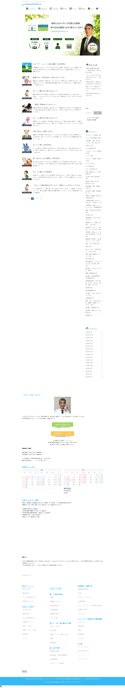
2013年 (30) (89, 368)
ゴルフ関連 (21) (90, 166)
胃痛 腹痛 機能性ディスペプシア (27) (93, 255)
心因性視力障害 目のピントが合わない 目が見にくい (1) (94, 201)
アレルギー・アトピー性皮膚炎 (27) (93, 152)
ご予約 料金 (54, 8)
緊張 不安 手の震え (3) (92, 243)
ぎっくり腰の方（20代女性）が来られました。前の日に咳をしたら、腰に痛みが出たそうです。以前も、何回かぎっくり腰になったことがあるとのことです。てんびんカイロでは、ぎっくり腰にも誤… (57, 150)
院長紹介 (82, 8)
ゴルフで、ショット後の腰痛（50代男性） (50, 64)
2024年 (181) (89, 337)
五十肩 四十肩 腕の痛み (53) (93, 177)
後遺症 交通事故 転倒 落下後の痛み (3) (93, 196)
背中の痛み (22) (90, 258)
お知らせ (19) (89, 145)
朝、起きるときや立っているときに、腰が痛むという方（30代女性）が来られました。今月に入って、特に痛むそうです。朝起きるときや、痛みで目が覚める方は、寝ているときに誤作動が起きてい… (57, 163)
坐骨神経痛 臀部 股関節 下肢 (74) (93, 187)
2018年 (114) (89, 354)
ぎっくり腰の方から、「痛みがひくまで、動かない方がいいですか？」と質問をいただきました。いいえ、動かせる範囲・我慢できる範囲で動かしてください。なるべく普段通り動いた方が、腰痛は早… (57, 190)
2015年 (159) (89, 362)
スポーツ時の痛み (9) (91, 169)
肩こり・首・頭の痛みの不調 (60, 623)
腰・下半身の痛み (56, 594)
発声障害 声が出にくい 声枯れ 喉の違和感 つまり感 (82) (93, 234)
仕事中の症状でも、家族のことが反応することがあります (93, 83)
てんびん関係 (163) (91, 148)
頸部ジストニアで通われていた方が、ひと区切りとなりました (93, 88)
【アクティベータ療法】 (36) (93, 135)
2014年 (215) (89, 365)
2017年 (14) (89, 357)
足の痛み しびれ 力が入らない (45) (93, 294)
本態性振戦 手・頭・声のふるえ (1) (93, 218)
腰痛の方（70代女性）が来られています (49, 77)
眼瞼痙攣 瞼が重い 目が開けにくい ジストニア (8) (93, 240)
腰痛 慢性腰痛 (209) (91, 273)
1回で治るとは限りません (43, 131)
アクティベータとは (83, 646)
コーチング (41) (90, 163)
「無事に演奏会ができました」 (45, 104)
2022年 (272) (89, 343)
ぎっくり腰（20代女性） (43, 145)
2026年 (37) (89, 332)
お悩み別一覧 (42, 8)
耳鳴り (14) (89, 246)
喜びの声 (63, 8)
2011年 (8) (88, 374)
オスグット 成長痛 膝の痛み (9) (93, 159)
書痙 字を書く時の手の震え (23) (93, 211)
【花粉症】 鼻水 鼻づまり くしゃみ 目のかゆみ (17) (94, 141)
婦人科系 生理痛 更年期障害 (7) (93, 192)
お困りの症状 (56, 588)
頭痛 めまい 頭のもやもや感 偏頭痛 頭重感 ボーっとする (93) (93, 302)
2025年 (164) (89, 335)
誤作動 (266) (89, 287)
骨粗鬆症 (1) (89, 315)
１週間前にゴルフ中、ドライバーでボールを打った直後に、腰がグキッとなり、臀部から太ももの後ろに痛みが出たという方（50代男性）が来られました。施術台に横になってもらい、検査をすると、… (57, 69)
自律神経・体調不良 (85, 586)
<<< (24, 198)
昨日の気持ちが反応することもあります (93, 94)
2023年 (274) (89, 340)
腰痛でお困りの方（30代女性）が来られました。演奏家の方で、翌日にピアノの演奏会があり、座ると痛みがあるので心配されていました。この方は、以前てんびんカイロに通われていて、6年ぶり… (57, 109)
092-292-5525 (68, 440)
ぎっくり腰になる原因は (42, 172)
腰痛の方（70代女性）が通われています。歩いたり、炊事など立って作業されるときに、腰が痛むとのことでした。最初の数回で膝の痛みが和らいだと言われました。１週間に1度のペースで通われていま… (57, 82)
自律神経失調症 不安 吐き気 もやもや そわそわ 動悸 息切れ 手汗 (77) (93, 282)
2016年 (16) (89, 360)
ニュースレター (82, 654)
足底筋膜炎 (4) (89, 298)
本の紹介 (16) (89, 215)
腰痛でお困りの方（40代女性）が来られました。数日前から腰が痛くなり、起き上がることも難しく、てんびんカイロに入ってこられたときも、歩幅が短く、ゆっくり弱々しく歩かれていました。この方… (57, 96)
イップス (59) (89, 155)
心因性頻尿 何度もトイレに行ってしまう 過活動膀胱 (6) (94, 206)
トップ (99, 8)
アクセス (73, 8)
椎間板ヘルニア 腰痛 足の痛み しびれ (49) (93, 223)
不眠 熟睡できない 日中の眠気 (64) (93, 172)
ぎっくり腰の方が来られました (45, 91)
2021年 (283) (89, 346)
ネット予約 (36, 460)
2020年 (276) (89, 348)
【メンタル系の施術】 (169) (93, 138)
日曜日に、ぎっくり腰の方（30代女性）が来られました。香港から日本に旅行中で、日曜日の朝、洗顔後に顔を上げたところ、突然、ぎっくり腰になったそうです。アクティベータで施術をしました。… (57, 123)
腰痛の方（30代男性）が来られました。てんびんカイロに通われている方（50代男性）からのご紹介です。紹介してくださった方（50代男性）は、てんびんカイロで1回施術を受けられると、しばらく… (57, 136)
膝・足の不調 (55, 648)
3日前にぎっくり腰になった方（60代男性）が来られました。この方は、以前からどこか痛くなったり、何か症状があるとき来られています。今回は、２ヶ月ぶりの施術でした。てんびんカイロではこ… (57, 177)
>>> (41, 198)
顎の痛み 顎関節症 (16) (92, 307)
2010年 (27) (89, 376)
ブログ (90, 8)
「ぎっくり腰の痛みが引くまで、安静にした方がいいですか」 (57, 185)
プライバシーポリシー (83, 658)
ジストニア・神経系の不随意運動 (90, 619)
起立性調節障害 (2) (91, 290)
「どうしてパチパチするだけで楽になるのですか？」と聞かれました (93, 77)
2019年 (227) (89, 351)
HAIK (79, 681)
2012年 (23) (89, 371)
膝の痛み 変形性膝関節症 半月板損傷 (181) (93, 277)
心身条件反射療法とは (83, 650)
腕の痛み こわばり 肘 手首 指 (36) (93, 269)
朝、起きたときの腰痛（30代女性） (47, 158)
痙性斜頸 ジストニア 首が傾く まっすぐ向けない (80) (93, 228)
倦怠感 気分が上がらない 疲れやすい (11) (93, 182)
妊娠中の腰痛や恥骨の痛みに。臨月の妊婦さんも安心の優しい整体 (93, 70)
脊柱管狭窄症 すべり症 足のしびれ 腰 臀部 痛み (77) (93, 263)
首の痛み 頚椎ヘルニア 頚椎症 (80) (93, 311)
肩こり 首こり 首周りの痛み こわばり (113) (93, 250)
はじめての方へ (31, 8)
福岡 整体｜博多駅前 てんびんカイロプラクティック (44, 678)
